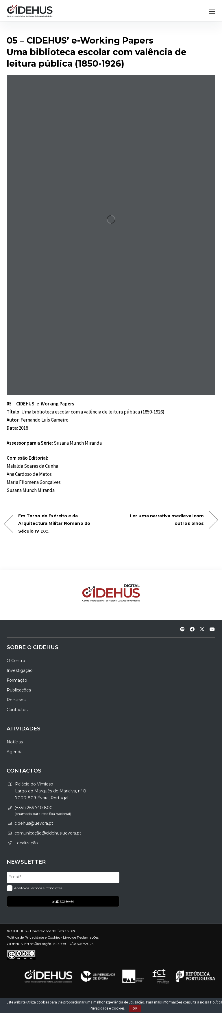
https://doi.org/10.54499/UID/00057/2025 (58, 943)
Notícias (15, 742)
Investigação (20, 670)
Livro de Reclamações (81, 937)
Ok (135, 1008)
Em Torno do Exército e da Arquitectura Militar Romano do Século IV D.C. (54, 523)
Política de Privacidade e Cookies (33, 937)
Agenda (15, 751)
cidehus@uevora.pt (33, 823)
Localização (26, 842)
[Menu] (212, 11)
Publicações (19, 690)
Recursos (16, 699)
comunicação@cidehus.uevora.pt (47, 833)
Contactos (17, 709)
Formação (17, 680)
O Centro (16, 660)
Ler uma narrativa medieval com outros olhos (160, 519)
